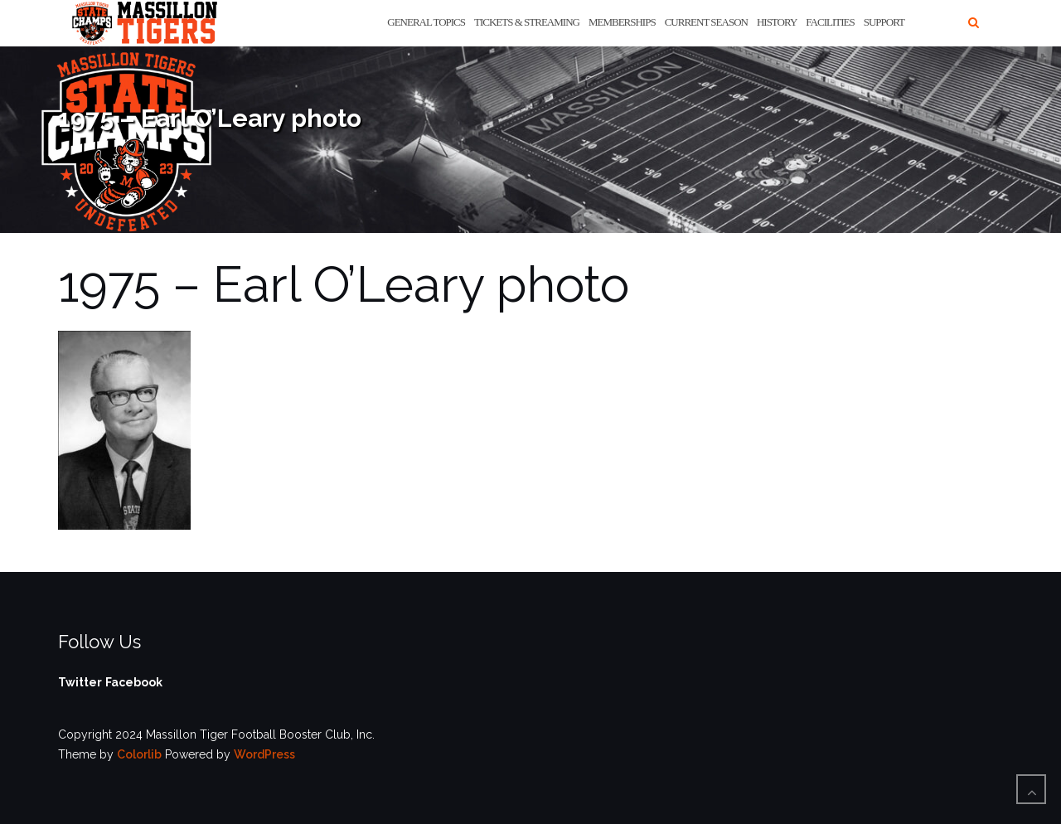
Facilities (830, 22)
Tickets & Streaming (526, 22)
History (777, 22)
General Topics (426, 22)
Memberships (622, 22)
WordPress (264, 754)
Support (884, 22)
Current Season (706, 22)
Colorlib (139, 754)
